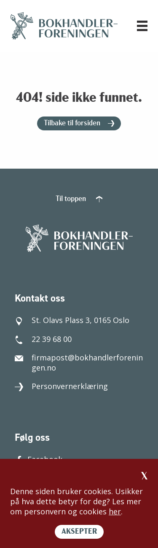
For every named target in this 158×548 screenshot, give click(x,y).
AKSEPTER (79, 532)
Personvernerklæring (61, 386)
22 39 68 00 (43, 339)
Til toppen (79, 199)
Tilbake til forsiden (79, 123)
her (115, 511)
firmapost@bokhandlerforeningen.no (79, 362)
